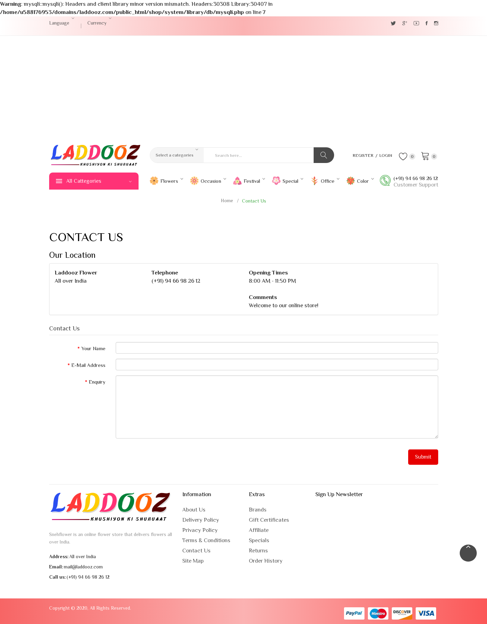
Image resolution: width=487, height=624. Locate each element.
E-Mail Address (88, 365)
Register (360, 155)
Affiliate (259, 530)
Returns (258, 550)
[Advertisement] (243, 87)
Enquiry (97, 382)
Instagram (436, 23)
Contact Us (254, 201)
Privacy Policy (200, 530)
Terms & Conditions (206, 540)
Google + (404, 23)
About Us (193, 509)
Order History (266, 561)
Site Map (193, 561)
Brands (258, 509)
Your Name (93, 348)
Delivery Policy (200, 520)
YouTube (416, 23)
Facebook (427, 23)
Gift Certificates (269, 520)
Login (384, 155)
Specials (259, 540)
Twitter (393, 23)
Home (227, 200)
